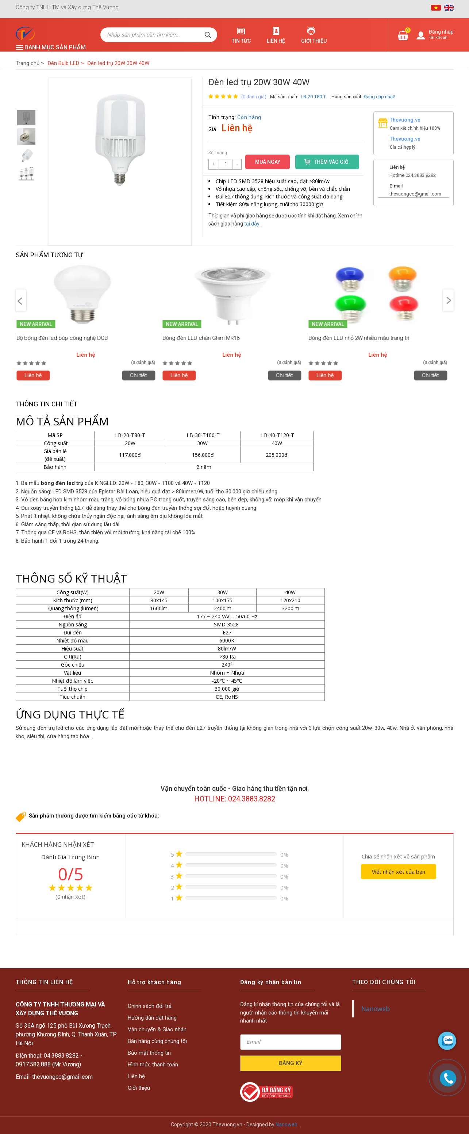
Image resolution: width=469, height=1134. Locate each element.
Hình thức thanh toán (169, 1046)
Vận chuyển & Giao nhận (171, 1034)
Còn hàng (249, 117)
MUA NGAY (267, 162)
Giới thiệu (314, 41)
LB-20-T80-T (313, 96)
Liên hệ (276, 41)
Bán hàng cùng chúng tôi (171, 1038)
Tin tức (241, 41)
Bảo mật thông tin (168, 1042)
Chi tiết (141, 375)
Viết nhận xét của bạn (398, 871)
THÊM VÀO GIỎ (331, 162)
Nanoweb (394, 1001)
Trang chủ (30, 63)
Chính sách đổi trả (168, 1026)
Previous (21, 300)
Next (448, 300)
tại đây (252, 224)
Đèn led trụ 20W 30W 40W (118, 63)
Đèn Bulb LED (65, 63)
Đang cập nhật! (379, 96)
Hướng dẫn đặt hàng (169, 1030)
